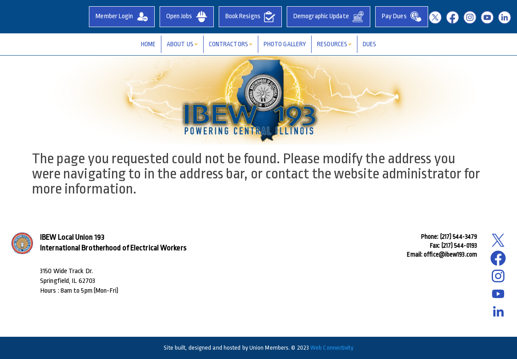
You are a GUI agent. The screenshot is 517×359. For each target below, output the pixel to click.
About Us (182, 44)
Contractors (230, 44)
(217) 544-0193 (459, 245)
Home (148, 44)
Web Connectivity (331, 347)
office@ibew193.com (450, 254)
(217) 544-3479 (458, 236)
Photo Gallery (285, 44)
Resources (334, 44)
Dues (369, 44)
